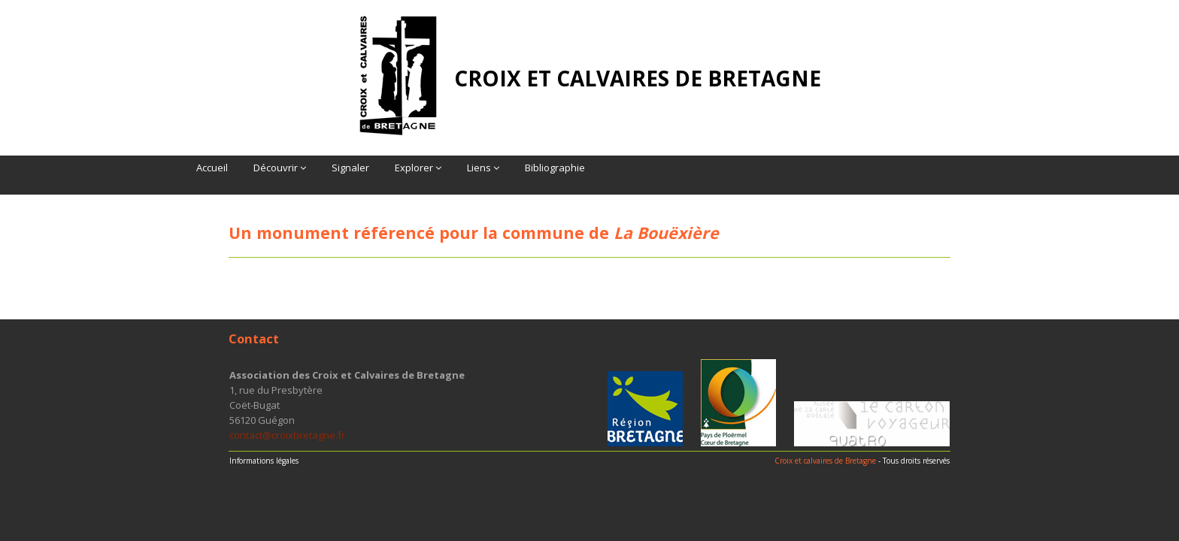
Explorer (418, 167)
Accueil (212, 167)
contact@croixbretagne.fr (287, 435)
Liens (483, 167)
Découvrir (279, 167)
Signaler (350, 167)
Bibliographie (555, 167)
